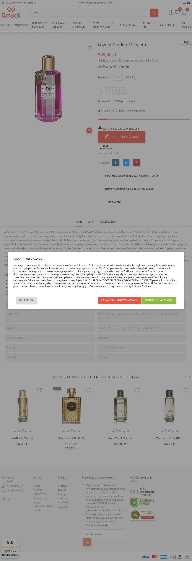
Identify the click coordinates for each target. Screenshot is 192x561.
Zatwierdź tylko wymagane (121, 300)
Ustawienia (24, 300)
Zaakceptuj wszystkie (161, 300)
